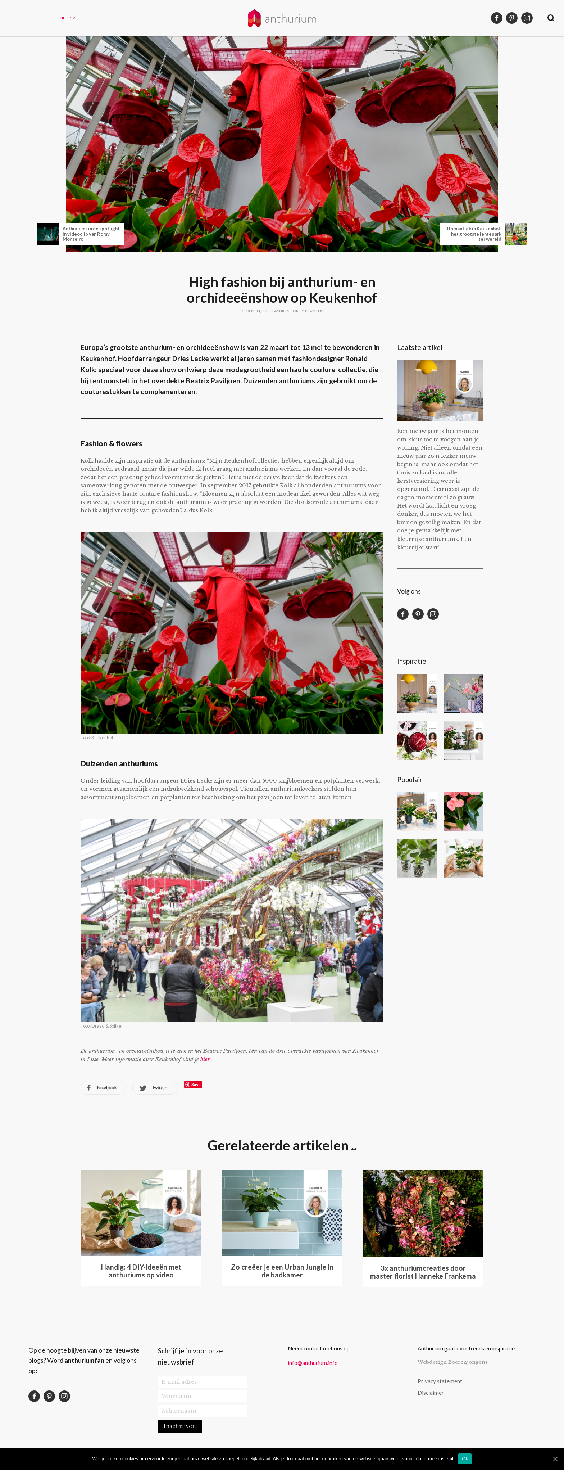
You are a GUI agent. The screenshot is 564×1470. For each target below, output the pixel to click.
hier (205, 1059)
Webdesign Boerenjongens (453, 1362)
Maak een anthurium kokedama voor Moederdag (463, 740)
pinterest (512, 18)
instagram (527, 18)
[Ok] (555, 1458)
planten (314, 310)
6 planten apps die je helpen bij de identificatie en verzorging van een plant (463, 858)
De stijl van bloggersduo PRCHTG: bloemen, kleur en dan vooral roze (463, 693)
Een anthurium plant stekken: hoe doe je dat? (417, 858)
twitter (154, 1088)
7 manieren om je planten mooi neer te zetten (417, 811)
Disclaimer (431, 1392)
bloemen (250, 310)
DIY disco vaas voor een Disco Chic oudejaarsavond (417, 740)
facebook (496, 18)
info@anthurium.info (313, 1362)
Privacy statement (440, 1381)
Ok (465, 1458)
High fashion (275, 310)
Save (196, 1084)
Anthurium (282, 18)
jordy (297, 310)
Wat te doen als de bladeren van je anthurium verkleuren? (463, 811)
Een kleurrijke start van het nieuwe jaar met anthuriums (417, 693)
